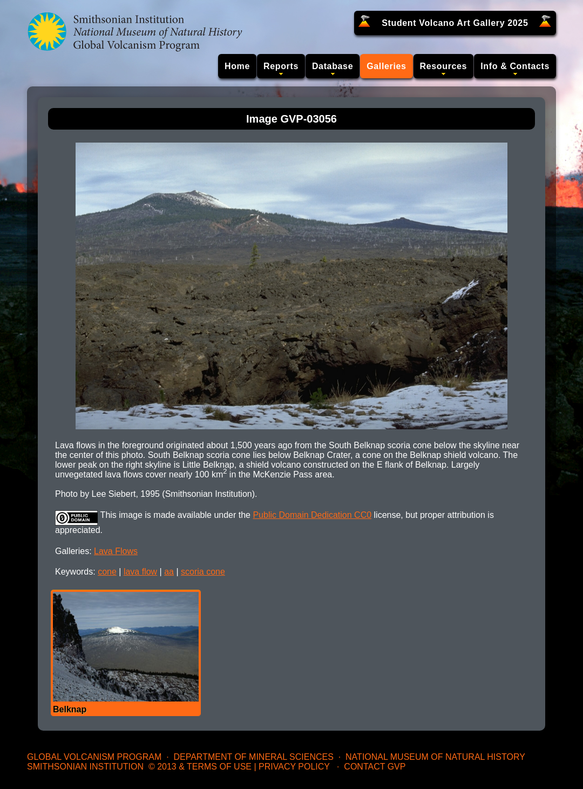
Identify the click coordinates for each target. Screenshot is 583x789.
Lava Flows (116, 551)
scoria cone (203, 571)
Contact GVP (374, 766)
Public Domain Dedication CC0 (312, 515)
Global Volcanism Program (94, 756)
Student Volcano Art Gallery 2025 (455, 23)
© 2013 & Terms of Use (200, 766)
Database (332, 66)
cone (107, 571)
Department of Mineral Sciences (253, 756)
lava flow (140, 571)
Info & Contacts (515, 66)
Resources (443, 66)
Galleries (386, 66)
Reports (281, 66)
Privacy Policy (294, 766)
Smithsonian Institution (85, 766)
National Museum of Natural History (435, 756)
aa (169, 571)
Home (237, 66)
